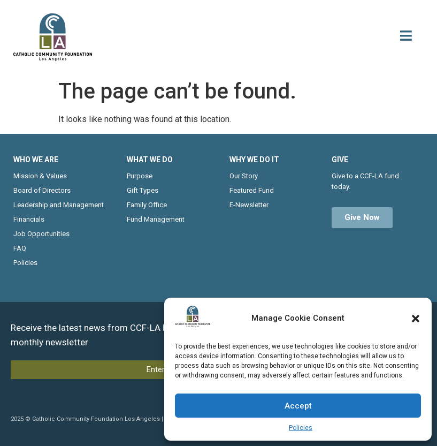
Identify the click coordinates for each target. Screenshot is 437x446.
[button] (415, 318)
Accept (298, 406)
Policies (300, 428)
